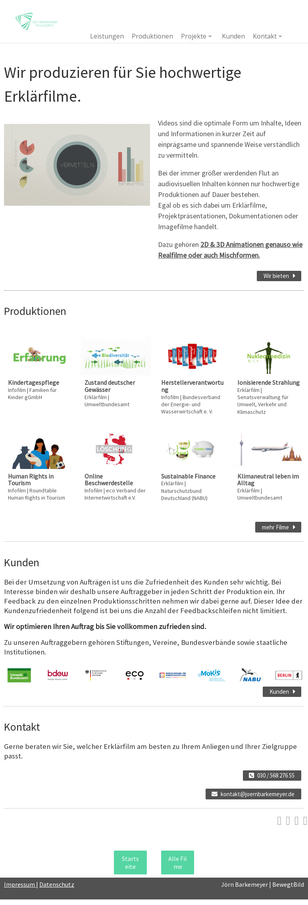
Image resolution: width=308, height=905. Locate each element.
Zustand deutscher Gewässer (110, 386)
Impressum (20, 884)
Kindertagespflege (33, 382)
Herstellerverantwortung (192, 386)
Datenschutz (56, 884)
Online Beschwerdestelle (109, 479)
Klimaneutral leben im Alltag (268, 479)
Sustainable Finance (188, 476)
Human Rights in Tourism (31, 479)
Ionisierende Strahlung (268, 382)
